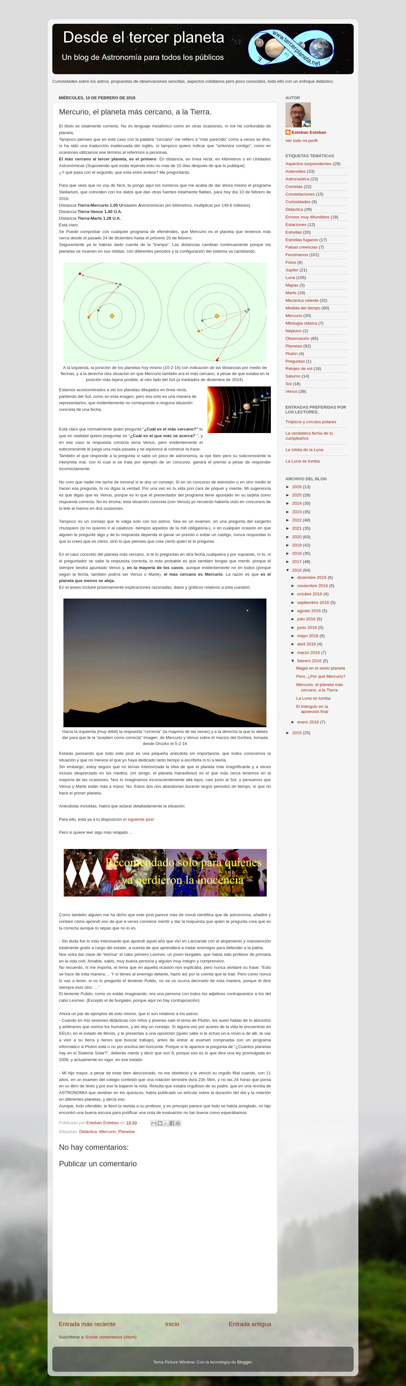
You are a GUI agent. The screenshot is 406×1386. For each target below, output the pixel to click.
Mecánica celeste (301, 300)
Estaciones (295, 224)
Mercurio (107, 1131)
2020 (297, 536)
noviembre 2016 (313, 585)
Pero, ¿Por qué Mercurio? (320, 676)
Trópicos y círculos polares (310, 421)
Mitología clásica (301, 323)
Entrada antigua (250, 1324)
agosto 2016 (309, 610)
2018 (297, 553)
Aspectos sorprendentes (308, 163)
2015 (297, 732)
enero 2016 (308, 722)
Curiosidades (298, 201)
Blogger (244, 1362)
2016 (297, 570)
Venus (291, 391)
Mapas (291, 285)
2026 (297, 486)
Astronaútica (297, 179)
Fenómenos (296, 254)
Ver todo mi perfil (301, 140)
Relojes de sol (298, 368)
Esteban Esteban (309, 132)
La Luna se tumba (302, 461)
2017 (297, 561)
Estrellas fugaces (301, 239)
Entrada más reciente (87, 1324)
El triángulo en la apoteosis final (312, 709)
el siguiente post (138, 819)
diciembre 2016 (312, 577)
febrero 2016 (310, 660)
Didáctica (88, 1131)
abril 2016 (307, 644)
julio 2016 (307, 619)
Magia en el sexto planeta (320, 668)
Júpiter (291, 270)
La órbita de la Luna (304, 449)
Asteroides (295, 171)
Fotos (290, 262)
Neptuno (293, 330)
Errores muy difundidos (307, 217)
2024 (297, 503)
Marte (291, 292)
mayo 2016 (308, 635)
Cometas (294, 186)
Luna (290, 277)
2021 (297, 528)
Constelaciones (300, 194)
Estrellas (293, 232)
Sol (288, 383)
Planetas (126, 1131)
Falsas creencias (301, 247)
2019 (297, 545)
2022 (297, 520)
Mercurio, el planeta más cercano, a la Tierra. (319, 687)
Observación (297, 338)
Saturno (292, 376)
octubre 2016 (310, 594)
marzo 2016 (309, 652)
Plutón (291, 353)
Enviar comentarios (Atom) (111, 1337)
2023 (297, 511)
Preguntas (295, 361)
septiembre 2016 (313, 602)
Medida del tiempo (302, 308)
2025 (297, 495)
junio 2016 (307, 627)
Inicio (172, 1324)
